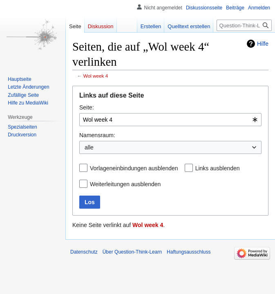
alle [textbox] (89, 147)
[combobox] (170, 119)
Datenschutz (84, 252)
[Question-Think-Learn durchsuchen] (244, 25)
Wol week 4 (95, 75)
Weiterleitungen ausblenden (125, 184)
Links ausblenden (217, 168)
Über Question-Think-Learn (132, 252)
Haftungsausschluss (188, 252)
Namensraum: (97, 135)
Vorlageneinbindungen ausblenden (134, 168)
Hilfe (262, 43)
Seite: (86, 107)
